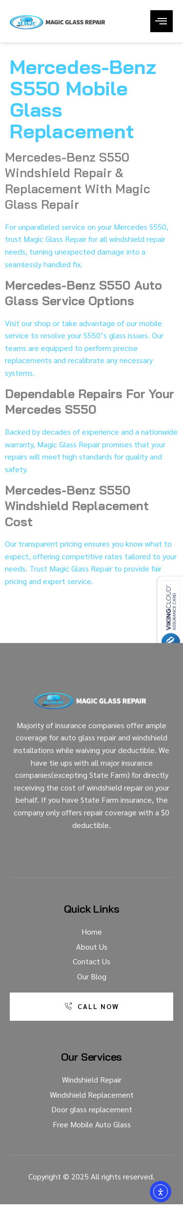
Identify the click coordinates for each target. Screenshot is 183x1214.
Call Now (91, 1006)
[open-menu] (161, 21)
